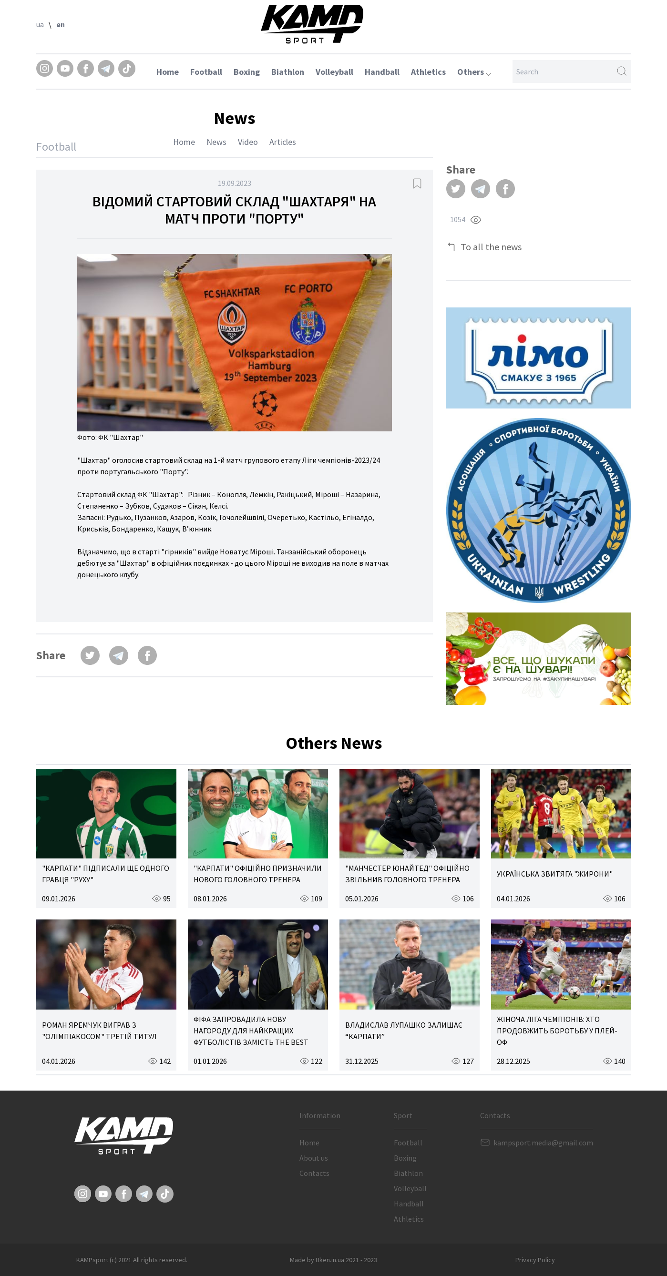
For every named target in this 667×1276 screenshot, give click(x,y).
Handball (382, 71)
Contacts (314, 1173)
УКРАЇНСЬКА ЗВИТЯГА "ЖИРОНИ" (555, 873)
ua (40, 24)
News (216, 141)
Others (474, 71)
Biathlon (287, 71)
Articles (282, 141)
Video (248, 141)
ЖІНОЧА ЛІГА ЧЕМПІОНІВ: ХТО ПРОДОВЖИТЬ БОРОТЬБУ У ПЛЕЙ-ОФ (557, 1030)
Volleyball (334, 71)
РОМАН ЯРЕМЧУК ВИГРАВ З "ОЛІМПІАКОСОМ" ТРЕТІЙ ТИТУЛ (99, 1030)
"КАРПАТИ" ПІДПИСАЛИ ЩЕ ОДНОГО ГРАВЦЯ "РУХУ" (105, 873)
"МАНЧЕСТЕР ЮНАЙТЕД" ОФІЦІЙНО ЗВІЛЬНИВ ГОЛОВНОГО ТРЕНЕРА (407, 873)
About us (313, 1158)
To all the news (491, 247)
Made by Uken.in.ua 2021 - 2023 (333, 1260)
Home (167, 71)
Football (206, 71)
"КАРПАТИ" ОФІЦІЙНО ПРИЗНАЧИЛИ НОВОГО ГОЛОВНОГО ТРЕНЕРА (258, 873)
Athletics (428, 71)
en (60, 24)
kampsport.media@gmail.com (543, 1142)
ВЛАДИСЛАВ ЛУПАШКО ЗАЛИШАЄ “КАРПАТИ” (403, 1030)
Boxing (247, 71)
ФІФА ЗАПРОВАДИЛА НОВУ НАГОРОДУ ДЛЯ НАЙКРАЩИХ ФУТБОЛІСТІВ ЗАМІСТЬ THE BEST (251, 1030)
